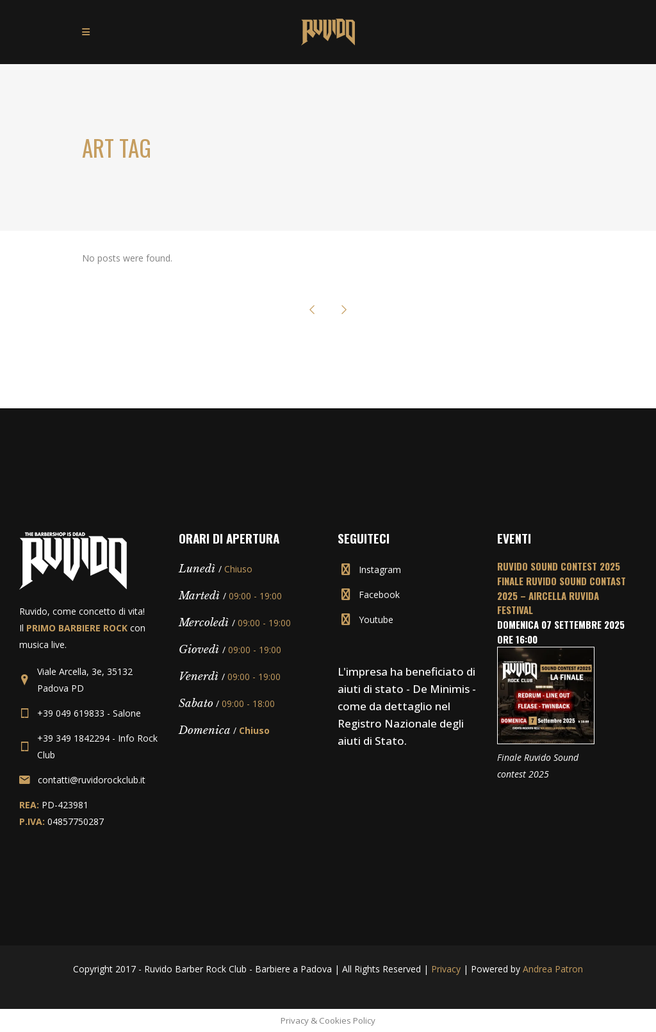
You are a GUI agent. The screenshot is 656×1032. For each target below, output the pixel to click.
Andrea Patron (553, 969)
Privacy (446, 969)
